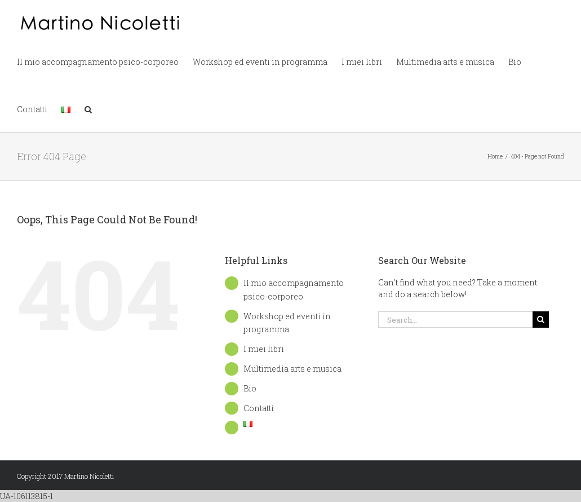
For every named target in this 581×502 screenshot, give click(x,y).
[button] (88, 108)
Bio (249, 388)
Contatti (258, 408)
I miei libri (263, 349)
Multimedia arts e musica (292, 368)
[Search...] (455, 319)
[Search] (541, 319)
